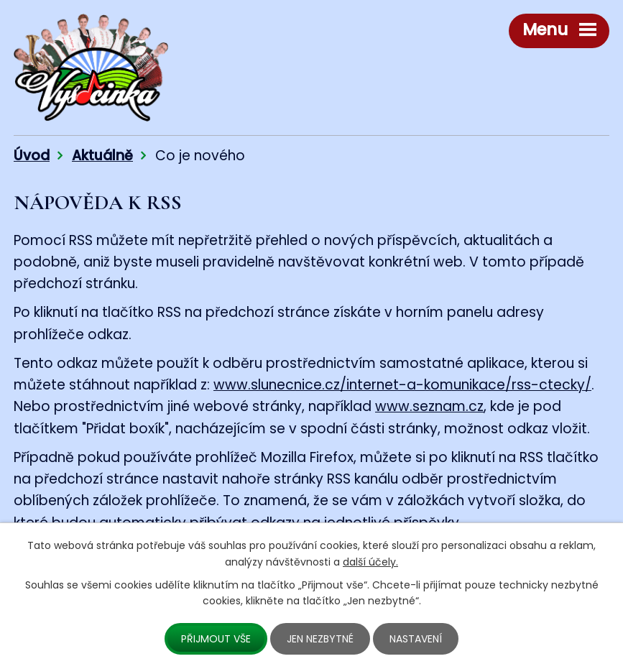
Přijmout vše (216, 639)
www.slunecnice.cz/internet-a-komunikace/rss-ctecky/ (402, 385)
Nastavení (415, 639)
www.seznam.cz (429, 406)
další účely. (370, 562)
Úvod (32, 155)
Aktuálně (102, 155)
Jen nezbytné (320, 639)
